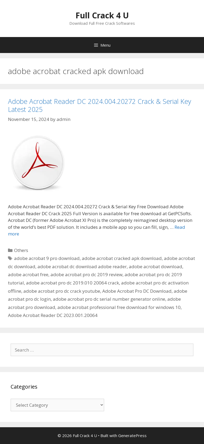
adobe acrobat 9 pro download (47, 258)
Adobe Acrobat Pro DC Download (137, 291)
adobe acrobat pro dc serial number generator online (109, 299)
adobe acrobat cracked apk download (122, 258)
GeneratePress (132, 435)
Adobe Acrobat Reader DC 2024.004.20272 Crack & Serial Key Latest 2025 (99, 105)
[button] (38, 163)
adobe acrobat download (155, 266)
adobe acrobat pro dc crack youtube (61, 291)
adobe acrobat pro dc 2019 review (86, 274)
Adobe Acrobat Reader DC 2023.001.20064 (52, 315)
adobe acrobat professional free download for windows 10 (119, 307)
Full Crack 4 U (102, 15)
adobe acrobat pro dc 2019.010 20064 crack (72, 283)
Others (21, 250)
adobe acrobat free (28, 274)
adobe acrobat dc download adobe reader (82, 266)
